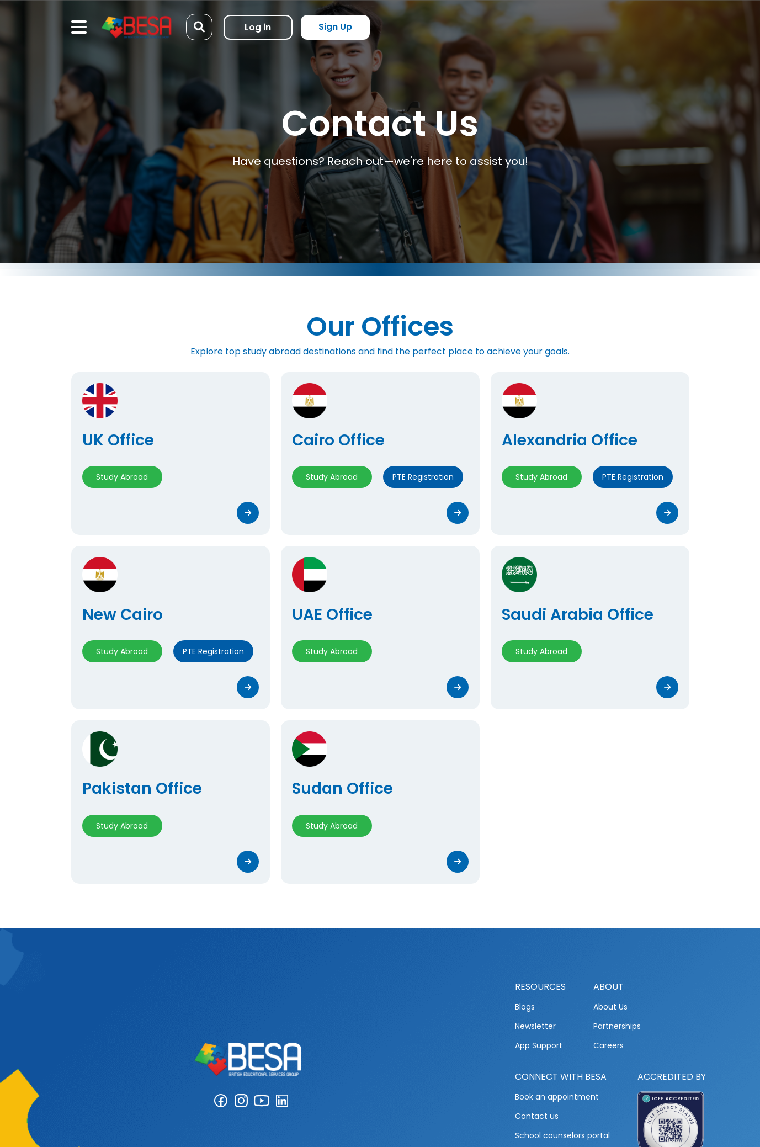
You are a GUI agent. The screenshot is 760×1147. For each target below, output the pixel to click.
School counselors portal (562, 1135)
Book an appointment (557, 1096)
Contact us (537, 1116)
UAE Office (332, 614)
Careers (608, 1045)
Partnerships (617, 1026)
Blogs (525, 1006)
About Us (610, 1006)
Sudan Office (342, 788)
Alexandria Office (569, 440)
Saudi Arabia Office (577, 614)
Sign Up (335, 26)
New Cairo (122, 614)
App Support (538, 1045)
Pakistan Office (142, 788)
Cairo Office (338, 440)
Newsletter (535, 1026)
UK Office (118, 440)
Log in (258, 27)
